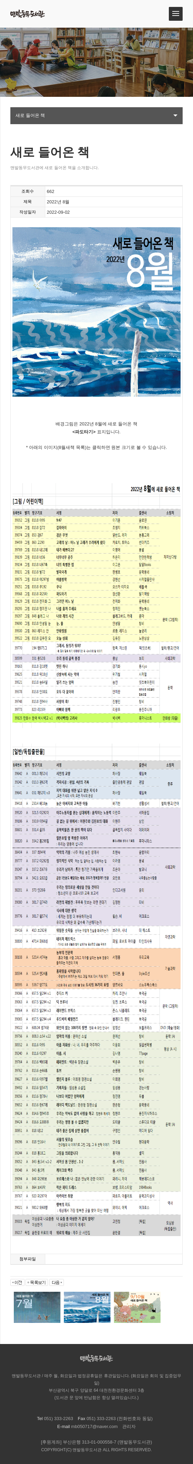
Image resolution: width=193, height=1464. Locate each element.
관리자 (129, 1426)
